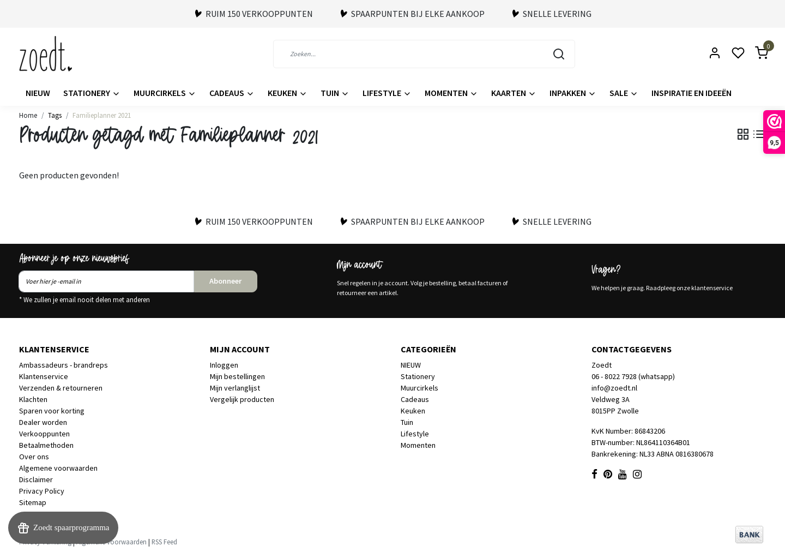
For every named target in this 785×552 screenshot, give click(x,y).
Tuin (335, 92)
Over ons (34, 456)
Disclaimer (36, 479)
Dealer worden (43, 422)
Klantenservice (43, 376)
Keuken (287, 92)
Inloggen (224, 365)
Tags (55, 115)
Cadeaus (232, 92)
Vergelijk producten (242, 399)
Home (28, 115)
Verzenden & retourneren (60, 388)
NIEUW (38, 92)
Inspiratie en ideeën (691, 92)
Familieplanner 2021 (102, 115)
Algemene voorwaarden (58, 468)
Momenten (451, 92)
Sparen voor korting (51, 411)
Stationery (91, 92)
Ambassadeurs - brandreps (63, 365)
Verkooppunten (44, 434)
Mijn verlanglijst (235, 388)
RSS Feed (164, 541)
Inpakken (573, 92)
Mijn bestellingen (237, 376)
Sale (623, 92)
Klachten (33, 399)
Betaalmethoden (46, 445)
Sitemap (32, 502)
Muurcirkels (165, 92)
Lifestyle (387, 92)
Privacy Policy (41, 491)
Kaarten (513, 92)
